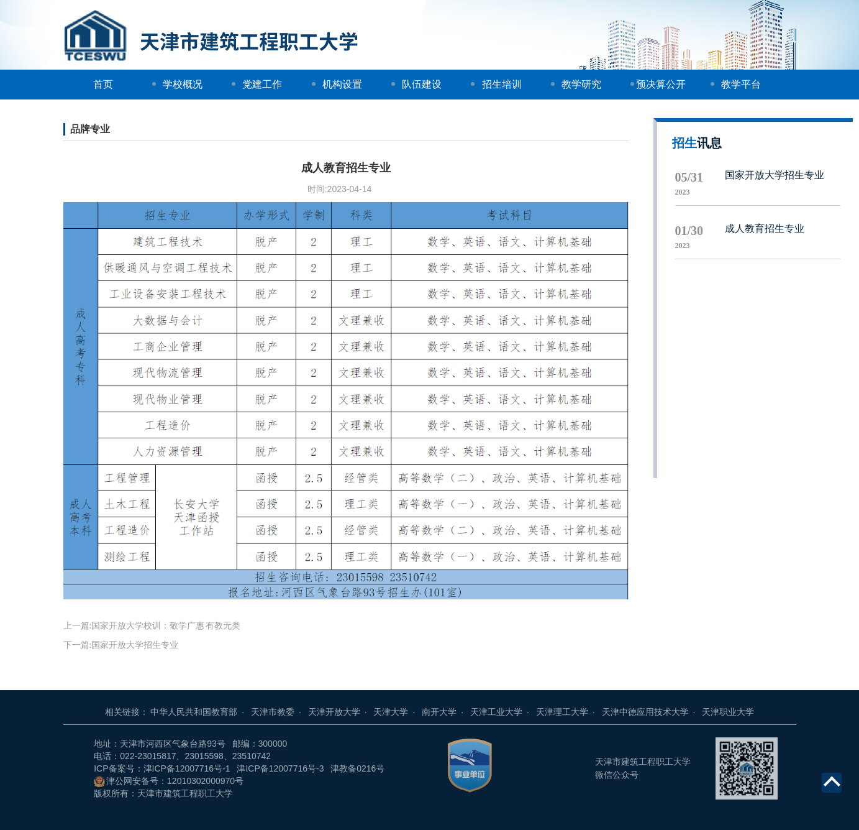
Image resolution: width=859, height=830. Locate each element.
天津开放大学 (341, 712)
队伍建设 (422, 84)
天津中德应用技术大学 (652, 712)
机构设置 (342, 84)
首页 (103, 84)
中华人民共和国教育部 (200, 712)
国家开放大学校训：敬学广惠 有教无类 (165, 625)
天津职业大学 (728, 712)
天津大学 (397, 712)
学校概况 (182, 84)
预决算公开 (661, 84)
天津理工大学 (569, 712)
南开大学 (446, 712)
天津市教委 (279, 712)
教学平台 (741, 84)
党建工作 (262, 84)
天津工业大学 (503, 712)
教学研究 (581, 84)
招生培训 (502, 84)
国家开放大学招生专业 (134, 645)
